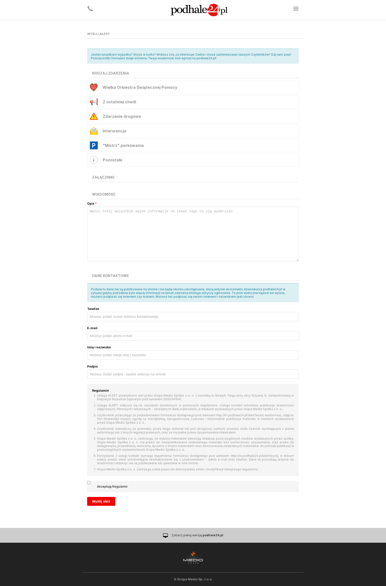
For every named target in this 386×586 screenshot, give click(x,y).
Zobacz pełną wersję (197, 535)
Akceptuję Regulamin (112, 486)
